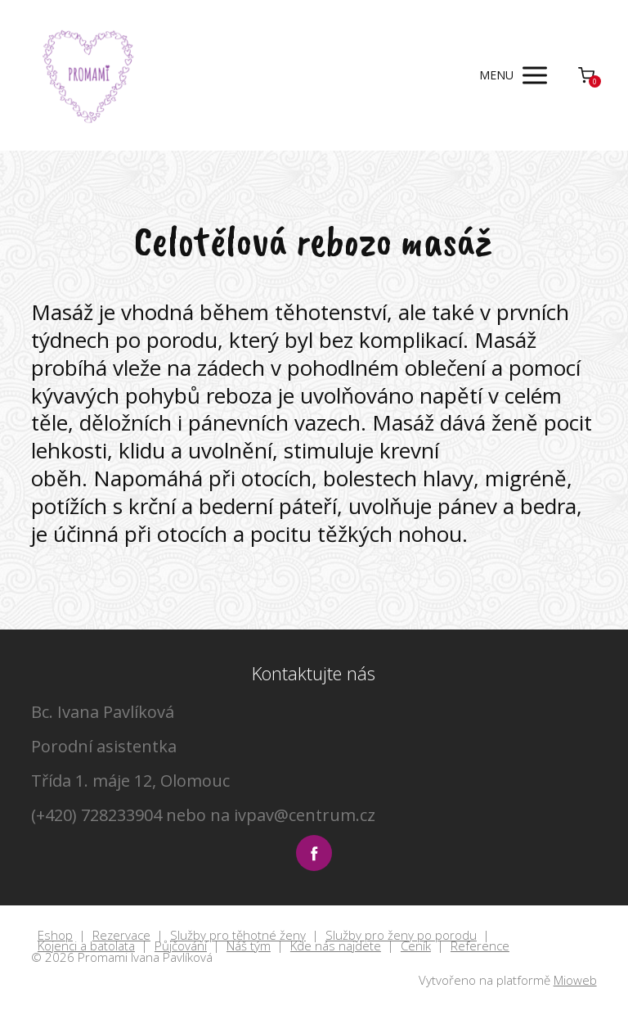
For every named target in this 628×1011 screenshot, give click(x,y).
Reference (480, 946)
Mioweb (575, 980)
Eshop (55, 935)
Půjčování (181, 946)
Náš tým (249, 946)
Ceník (416, 946)
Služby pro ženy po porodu (401, 935)
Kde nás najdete (335, 946)
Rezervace (121, 935)
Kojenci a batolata (86, 946)
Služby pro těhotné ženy (238, 935)
